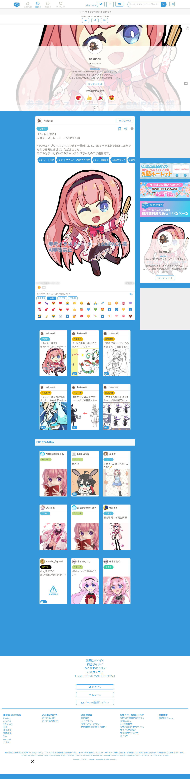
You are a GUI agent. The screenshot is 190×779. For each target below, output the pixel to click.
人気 (52, 298)
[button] (32, 761)
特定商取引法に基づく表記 (93, 727)
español (7, 721)
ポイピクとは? (49, 718)
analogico (100, 759)
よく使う (41, 298)
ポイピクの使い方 (50, 721)
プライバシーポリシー (91, 724)
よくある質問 (126, 724)
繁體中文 (7, 733)
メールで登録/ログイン (95, 702)
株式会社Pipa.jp (166, 718)
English (6, 718)
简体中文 (7, 730)
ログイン (95, 687)
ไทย (5, 736)
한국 (5, 727)
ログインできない (128, 730)
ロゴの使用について (129, 733)
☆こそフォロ (95, 83)
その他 (73, 298)
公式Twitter (125, 721)
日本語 (6, 742)
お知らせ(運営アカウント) (132, 718)
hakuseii (95, 59)
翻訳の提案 (15, 715)
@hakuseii (96, 63)
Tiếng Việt (8, 724)
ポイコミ (124, 736)
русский (7, 739)
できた (42, 128)
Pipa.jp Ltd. (111, 759)
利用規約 (85, 718)
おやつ (62, 298)
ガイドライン (87, 721)
